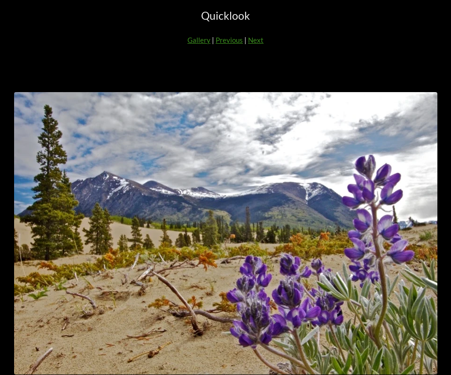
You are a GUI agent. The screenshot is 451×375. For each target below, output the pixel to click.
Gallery (198, 40)
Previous (229, 40)
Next (256, 40)
